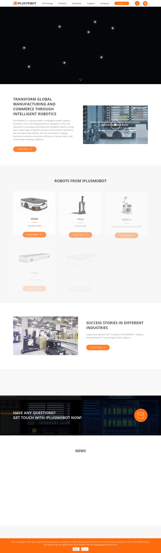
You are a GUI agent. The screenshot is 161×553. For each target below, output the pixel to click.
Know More (24, 149)
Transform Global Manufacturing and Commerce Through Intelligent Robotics (33, 106)
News (80, 451)
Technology (47, 3)
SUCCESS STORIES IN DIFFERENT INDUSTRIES (115, 325)
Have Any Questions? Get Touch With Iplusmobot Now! (46, 415)
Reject (76, 549)
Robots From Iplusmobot (80, 181)
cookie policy (99, 544)
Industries (77, 3)
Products (62, 3)
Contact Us (122, 3)
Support (91, 3)
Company (104, 3)
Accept (84, 549)
